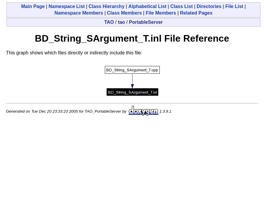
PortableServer (146, 22)
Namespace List (66, 6)
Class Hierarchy (106, 6)
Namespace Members (79, 12)
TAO (109, 22)
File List (234, 6)
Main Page (33, 6)
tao (121, 22)
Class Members (124, 12)
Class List (181, 6)
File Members (161, 12)
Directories (209, 6)
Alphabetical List (147, 6)
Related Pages (196, 12)
